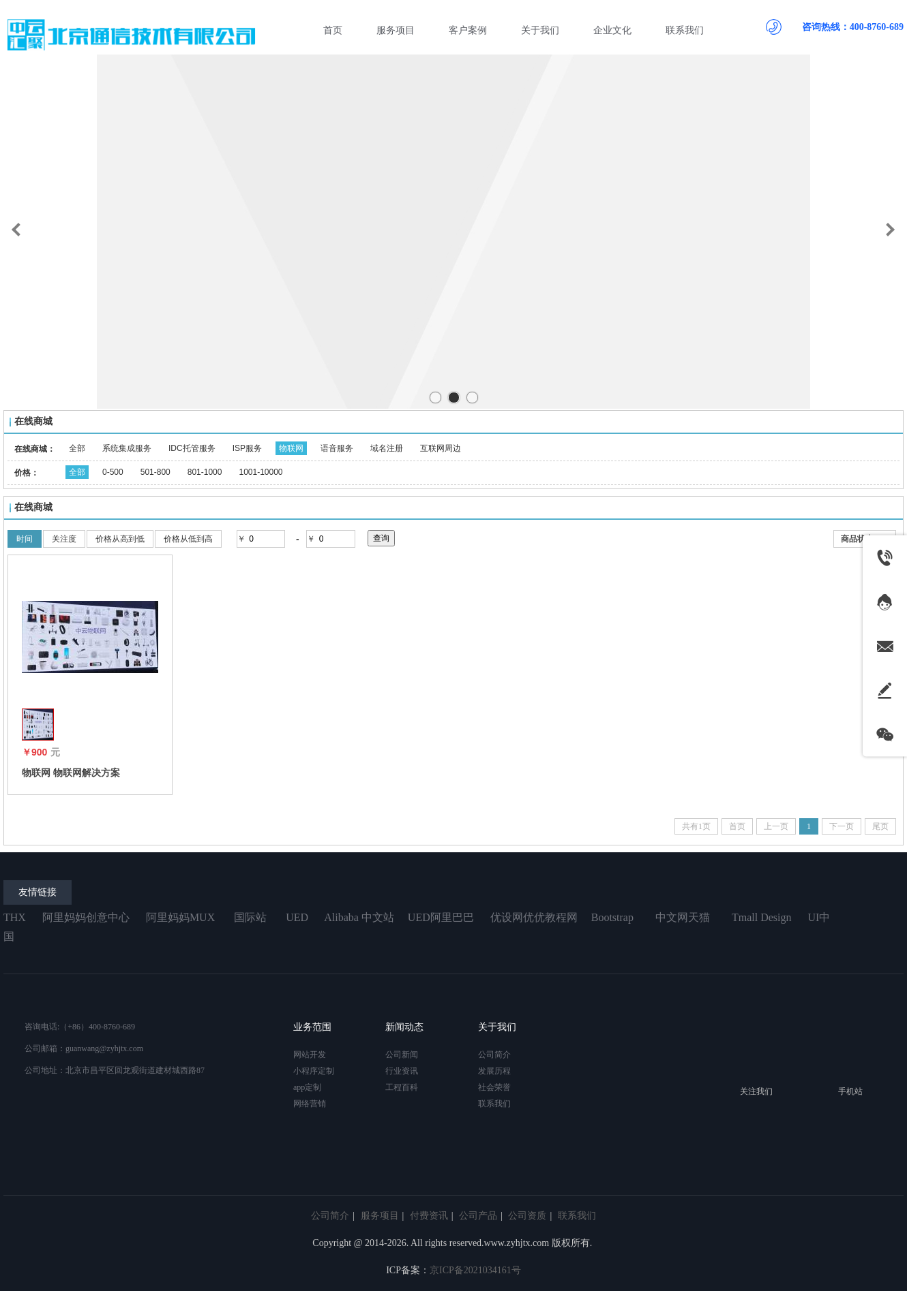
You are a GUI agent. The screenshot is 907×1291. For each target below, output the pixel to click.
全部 (77, 448)
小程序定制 (313, 1071)
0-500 (112, 472)
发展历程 (494, 1071)
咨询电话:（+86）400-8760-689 (80, 1026)
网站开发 (309, 1054)
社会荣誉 (494, 1087)
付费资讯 (429, 1216)
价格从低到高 (188, 539)
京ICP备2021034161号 (475, 1270)
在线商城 (33, 421)
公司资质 (527, 1216)
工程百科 (401, 1087)
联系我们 (494, 1103)
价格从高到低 (120, 539)
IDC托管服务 (191, 448)
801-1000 (205, 472)
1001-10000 (260, 472)
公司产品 (478, 1216)
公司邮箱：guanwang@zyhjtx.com (84, 1048)
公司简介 (494, 1054)
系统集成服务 (126, 448)
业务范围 (312, 1027)
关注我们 (756, 1091)
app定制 (307, 1087)
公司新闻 (401, 1054)
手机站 (850, 1091)
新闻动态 (404, 1027)
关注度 (64, 539)
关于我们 (497, 1027)
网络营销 (309, 1103)
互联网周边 (440, 448)
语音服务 (337, 448)
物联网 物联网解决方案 (71, 772)
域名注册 (386, 448)
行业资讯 (401, 1071)
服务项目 (380, 1216)
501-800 (155, 472)
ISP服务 (247, 448)
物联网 (291, 448)
